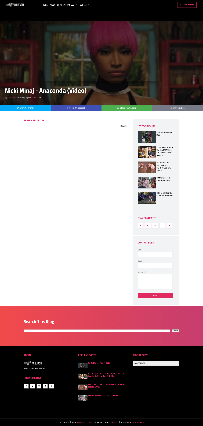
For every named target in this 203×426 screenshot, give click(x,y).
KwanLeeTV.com (85, 422)
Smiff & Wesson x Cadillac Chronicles (163, 179)
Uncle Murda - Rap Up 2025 (164, 133)
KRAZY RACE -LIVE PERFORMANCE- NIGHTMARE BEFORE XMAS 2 (164, 167)
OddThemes (138, 422)
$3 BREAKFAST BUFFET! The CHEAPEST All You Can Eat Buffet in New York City (165, 151)
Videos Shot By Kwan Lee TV (63, 5)
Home (45, 5)
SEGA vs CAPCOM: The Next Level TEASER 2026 (165, 194)
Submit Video (188, 5)
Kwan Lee (11, 97)
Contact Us (85, 5)
